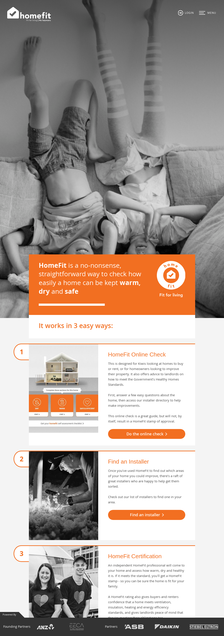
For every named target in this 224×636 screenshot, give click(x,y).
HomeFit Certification (135, 556)
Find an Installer (128, 461)
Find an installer (145, 514)
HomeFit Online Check (137, 354)
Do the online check (144, 433)
